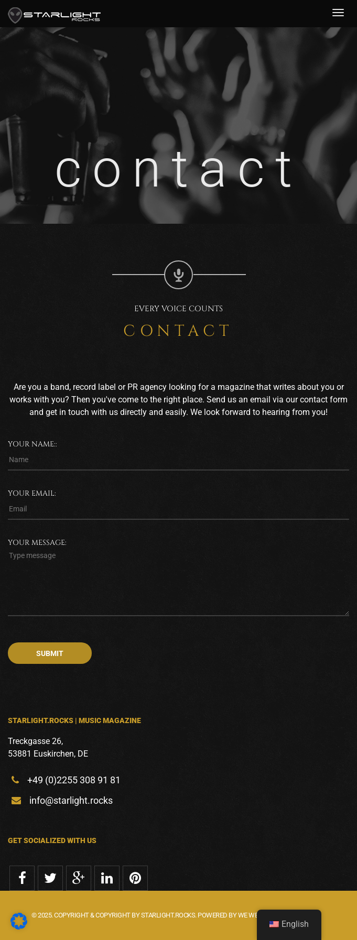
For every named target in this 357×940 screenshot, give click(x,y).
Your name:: (32, 444)
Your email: (32, 493)
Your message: (37, 543)
